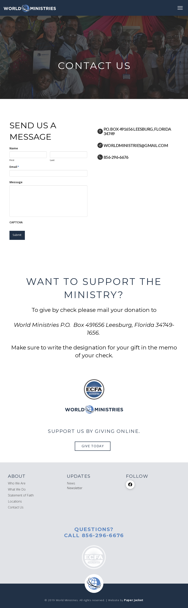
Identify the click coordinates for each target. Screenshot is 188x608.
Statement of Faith (21, 492)
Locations (15, 498)
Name (13, 148)
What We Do (17, 486)
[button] (180, 8)
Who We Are (16, 480)
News (71, 480)
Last (52, 160)
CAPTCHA (16, 222)
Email (14, 167)
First (11, 160)
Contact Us (15, 504)
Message (15, 182)
